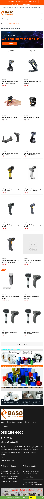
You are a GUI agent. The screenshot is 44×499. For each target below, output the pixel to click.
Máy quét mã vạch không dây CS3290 (10, 154)
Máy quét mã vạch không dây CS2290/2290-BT (10, 82)
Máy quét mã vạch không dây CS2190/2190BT (32, 154)
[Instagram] (11, 437)
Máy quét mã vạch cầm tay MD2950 (10, 225)
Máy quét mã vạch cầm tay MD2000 (32, 225)
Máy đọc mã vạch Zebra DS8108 (9, 333)
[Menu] (42, 13)
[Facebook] (2, 437)
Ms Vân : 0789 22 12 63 (8, 479)
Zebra (25, 294)
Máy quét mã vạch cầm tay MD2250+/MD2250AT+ (10, 261)
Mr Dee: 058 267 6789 (30, 474)
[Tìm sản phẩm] (22, 19)
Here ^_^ (32, 497)
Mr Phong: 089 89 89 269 (31, 471)
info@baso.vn (36, 7)
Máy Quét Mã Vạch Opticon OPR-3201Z (33, 261)
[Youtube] (8, 437)
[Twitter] (5, 437)
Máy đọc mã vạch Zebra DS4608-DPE (31, 333)
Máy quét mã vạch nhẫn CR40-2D (9, 118)
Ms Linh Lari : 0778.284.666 (9, 476)
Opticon (26, 258)
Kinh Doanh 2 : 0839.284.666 (10, 474)
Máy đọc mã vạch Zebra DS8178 (31, 297)
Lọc (32, 51)
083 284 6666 (24, 7)
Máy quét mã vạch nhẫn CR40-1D (31, 118)
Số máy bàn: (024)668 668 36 (32, 485)
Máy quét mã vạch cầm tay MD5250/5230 (10, 189)
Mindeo (4, 79)
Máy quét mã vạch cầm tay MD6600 (32, 82)
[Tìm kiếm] (42, 19)
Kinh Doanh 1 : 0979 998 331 (10, 471)
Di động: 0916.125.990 (30, 482)
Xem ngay (9, 43)
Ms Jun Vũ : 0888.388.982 (9, 481)
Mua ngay (5, 362)
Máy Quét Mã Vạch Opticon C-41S (11, 297)
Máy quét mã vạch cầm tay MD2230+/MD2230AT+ (32, 189)
